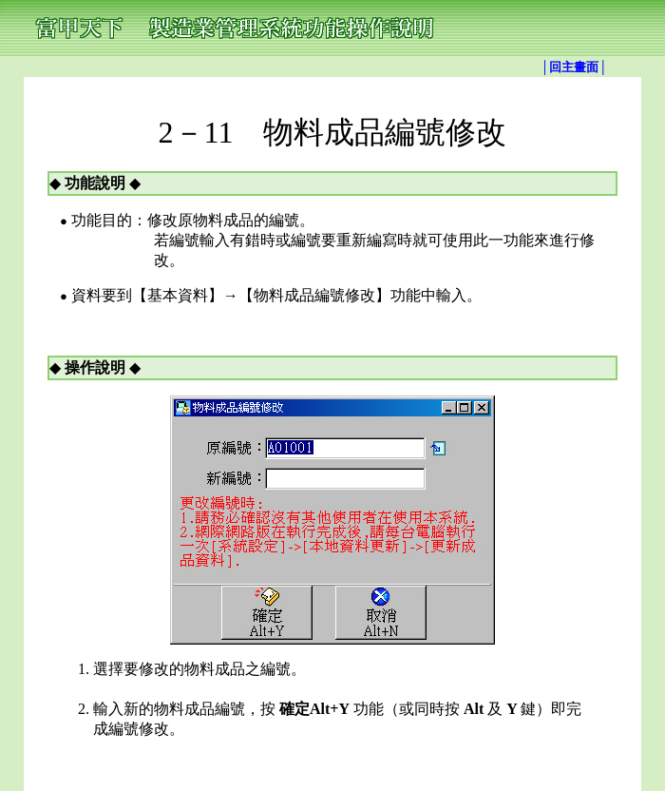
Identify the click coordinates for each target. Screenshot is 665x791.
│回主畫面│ (574, 67)
